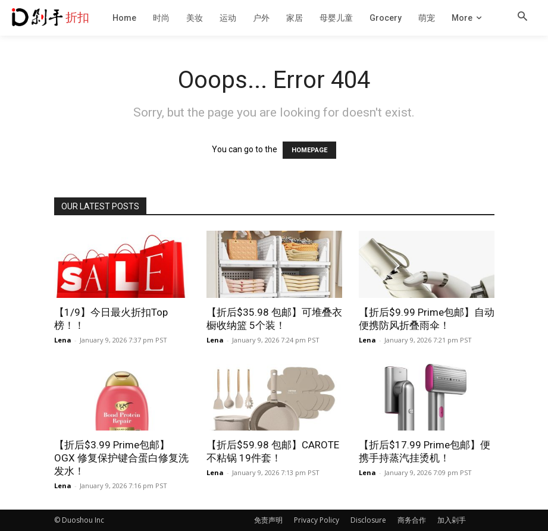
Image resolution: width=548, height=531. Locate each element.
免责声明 (268, 520)
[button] (522, 17)
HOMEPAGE (309, 150)
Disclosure (368, 520)
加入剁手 (451, 520)
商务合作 (411, 520)
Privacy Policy (316, 520)
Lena (62, 339)
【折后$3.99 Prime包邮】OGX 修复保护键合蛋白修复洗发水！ (121, 458)
